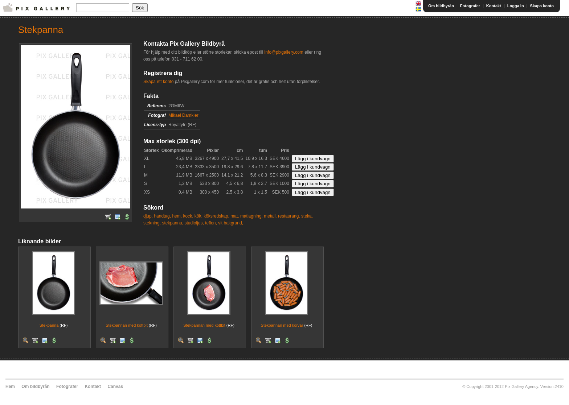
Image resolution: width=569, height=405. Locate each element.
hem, (177, 216)
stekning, (152, 223)
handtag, (162, 216)
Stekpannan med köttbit (127, 325)
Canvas (115, 386)
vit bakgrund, (230, 223)
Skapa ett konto (158, 81)
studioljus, (194, 223)
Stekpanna (49, 325)
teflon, (211, 223)
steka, (307, 216)
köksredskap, (216, 216)
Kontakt (493, 6)
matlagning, (251, 216)
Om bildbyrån (441, 6)
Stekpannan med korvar (282, 325)
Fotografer (470, 6)
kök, (198, 216)
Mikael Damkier (183, 115)
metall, (270, 216)
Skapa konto (542, 6)
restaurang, (289, 216)
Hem (10, 386)
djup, (148, 216)
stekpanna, (172, 223)
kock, (188, 216)
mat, (234, 216)
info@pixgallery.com (283, 52)
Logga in (515, 6)
